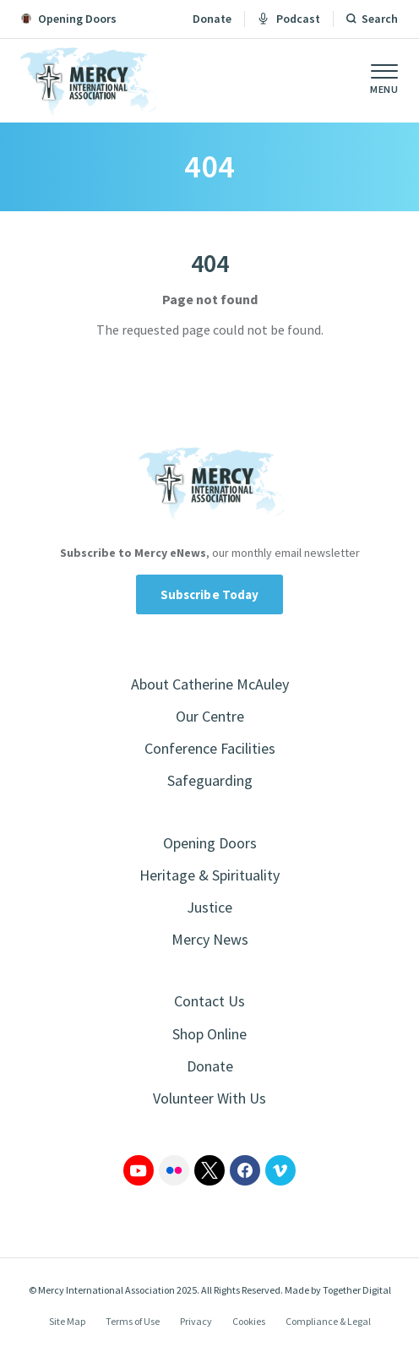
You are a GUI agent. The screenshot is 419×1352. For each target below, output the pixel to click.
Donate (212, 18)
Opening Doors (210, 843)
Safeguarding (210, 780)
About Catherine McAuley (210, 684)
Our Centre (210, 716)
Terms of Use (133, 1321)
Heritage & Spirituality (209, 875)
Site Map (67, 1321)
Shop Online (209, 1034)
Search (380, 18)
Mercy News (209, 939)
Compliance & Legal (328, 1321)
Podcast (289, 18)
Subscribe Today (210, 594)
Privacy (196, 1321)
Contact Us (209, 1001)
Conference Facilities (209, 748)
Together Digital (357, 1290)
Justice (209, 907)
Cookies (248, 1321)
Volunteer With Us (209, 1098)
